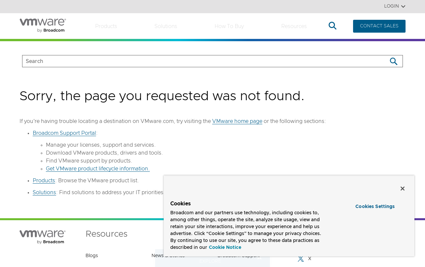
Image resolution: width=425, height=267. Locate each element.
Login (395, 6)
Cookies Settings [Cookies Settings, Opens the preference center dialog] (375, 206)
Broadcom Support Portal (64, 133)
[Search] (393, 61)
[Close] (402, 188)
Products (106, 26)
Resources (294, 26)
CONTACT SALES (379, 26)
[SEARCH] (197, 61)
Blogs (91, 255)
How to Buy (229, 26)
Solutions (165, 26)
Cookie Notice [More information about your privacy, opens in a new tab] (225, 247)
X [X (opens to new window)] (304, 258)
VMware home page (237, 121)
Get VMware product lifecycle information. (98, 168)
